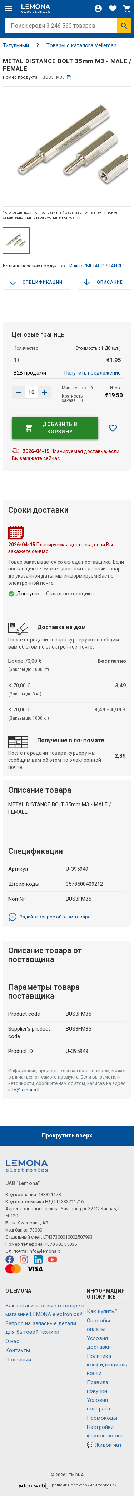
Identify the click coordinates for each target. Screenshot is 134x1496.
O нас (12, 1341)
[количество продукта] (31, 392)
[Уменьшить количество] (44, 392)
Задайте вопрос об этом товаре (49, 917)
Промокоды (102, 1418)
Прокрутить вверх (67, 1135)
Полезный (18, 1359)
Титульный (16, 45)
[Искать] (124, 25)
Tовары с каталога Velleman (81, 45)
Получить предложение (92, 373)
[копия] (69, 77)
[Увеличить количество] (18, 392)
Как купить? (102, 1311)
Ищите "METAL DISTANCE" (96, 265)
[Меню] (8, 8)
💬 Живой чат (104, 1445)
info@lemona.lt (24, 1089)
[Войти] (98, 8)
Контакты (17, 1350)
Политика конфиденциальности (107, 1364)
